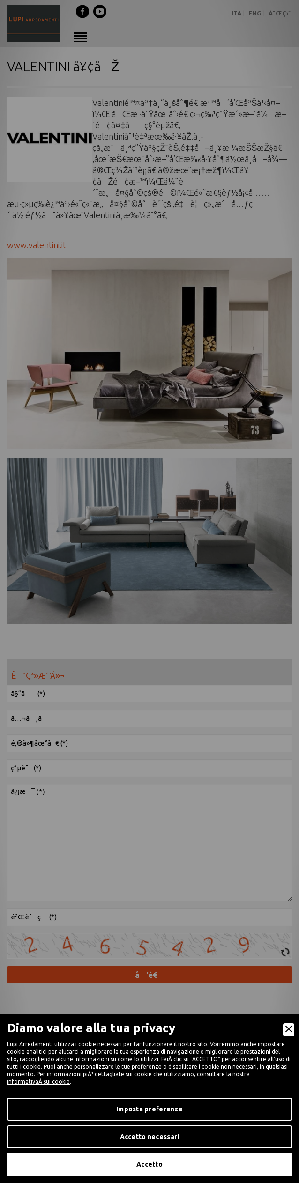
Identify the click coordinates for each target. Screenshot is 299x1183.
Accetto (149, 1164)
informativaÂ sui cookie (38, 1082)
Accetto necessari (149, 1136)
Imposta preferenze (149, 1109)
